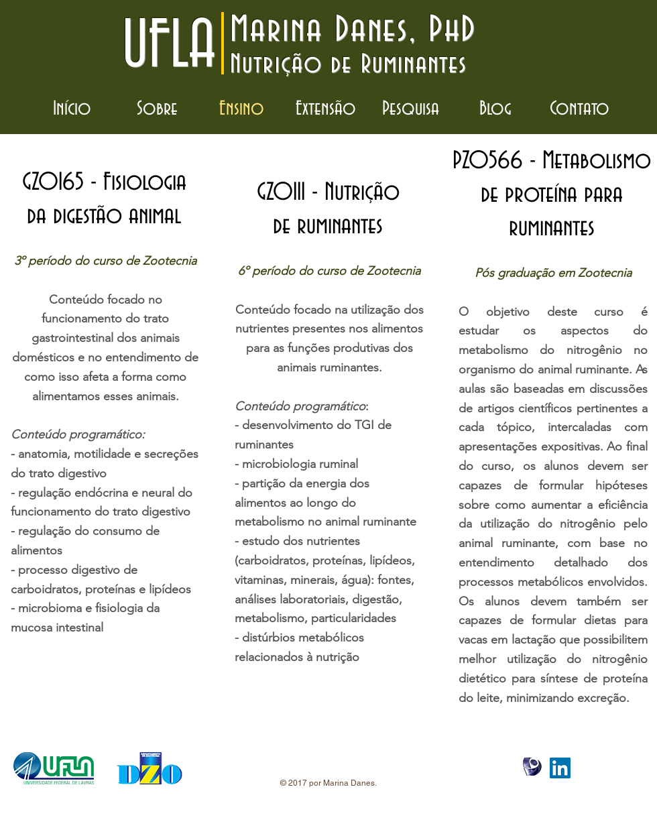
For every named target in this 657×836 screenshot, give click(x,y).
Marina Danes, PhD (353, 30)
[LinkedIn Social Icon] (560, 768)
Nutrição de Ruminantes (348, 64)
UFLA (168, 47)
